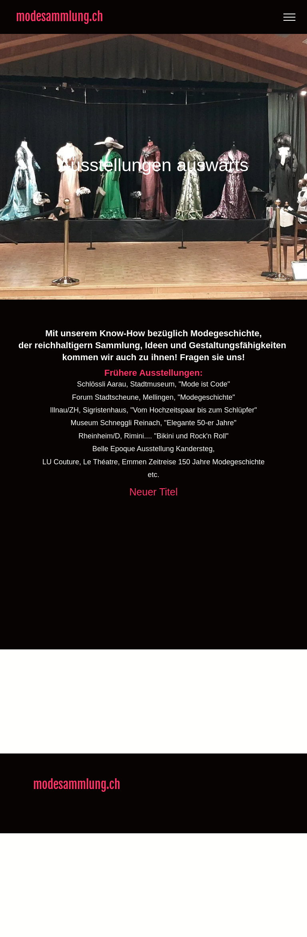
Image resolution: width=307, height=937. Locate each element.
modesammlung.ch (59, 16)
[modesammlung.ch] (45, 560)
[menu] (289, 17)
